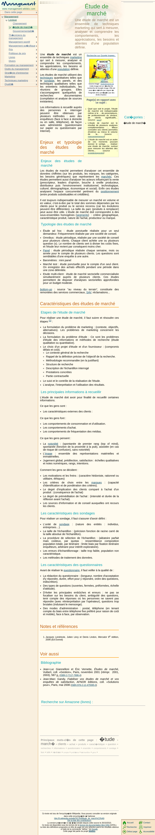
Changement (20, 23)
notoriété (53, 443)
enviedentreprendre (96, 153)
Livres (12, 57)
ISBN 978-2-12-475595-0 (83, 685)
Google (95, 829)
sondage (49, 80)
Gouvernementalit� (23, 31)
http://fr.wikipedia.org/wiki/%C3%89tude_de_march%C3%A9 (79, 818)
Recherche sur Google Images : (101, 55)
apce (99, 120)
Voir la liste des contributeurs (79, 820)
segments (82, 215)
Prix (11, 49)
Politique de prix (17, 53)
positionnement (110, 191)
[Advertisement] (56, 12)
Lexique (12, 20)
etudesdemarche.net (107, 84)
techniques (46, 77)
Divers (12, 61)
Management (11, 16)
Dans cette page (13, 12)
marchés (106, 176)
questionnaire (72, 570)
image (48, 453)
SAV (88, 292)
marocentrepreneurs (96, 136)
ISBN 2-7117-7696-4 (70, 675)
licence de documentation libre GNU (95, 825)
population (63, 69)
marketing (76, 57)
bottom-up (46, 289)
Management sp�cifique (22, 45)
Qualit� (9, 84)
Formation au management (19, 65)
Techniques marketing (16, 80)
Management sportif (19, 41)
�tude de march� (22, 27)
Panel (46, 250)
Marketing (10, 76)
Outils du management (17, 69)
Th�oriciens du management (17, 37)
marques (96, 482)
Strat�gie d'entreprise (17, 72)
